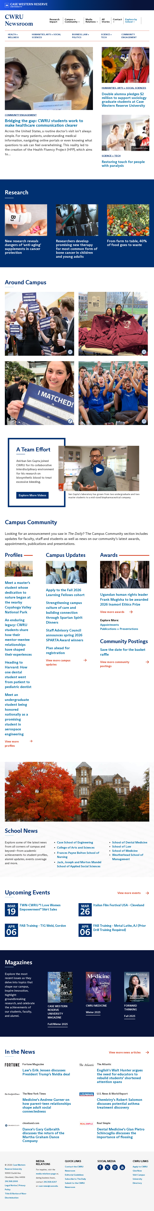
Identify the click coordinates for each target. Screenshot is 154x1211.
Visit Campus (139, 1175)
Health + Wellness (13, 36)
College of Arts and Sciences (76, 847)
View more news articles (125, 1052)
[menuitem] (17, 36)
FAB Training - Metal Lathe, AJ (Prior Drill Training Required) (119, 928)
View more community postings (124, 664)
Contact (117, 20)
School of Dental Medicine (129, 842)
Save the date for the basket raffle (122, 652)
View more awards (116, 612)
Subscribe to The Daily (75, 1179)
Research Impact (54, 20)
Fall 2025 (129, 1016)
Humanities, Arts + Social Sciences (46, 36)
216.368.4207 (50, 1182)
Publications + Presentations (119, 629)
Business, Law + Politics (80, 36)
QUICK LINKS (73, 1161)
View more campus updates (66, 662)
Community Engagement (129, 36)
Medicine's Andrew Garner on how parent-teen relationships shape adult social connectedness (46, 1105)
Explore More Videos (32, 495)
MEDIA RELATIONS (43, 1163)
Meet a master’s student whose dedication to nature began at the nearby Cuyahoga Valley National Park (18, 597)
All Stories (106, 20)
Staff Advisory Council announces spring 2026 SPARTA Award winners (64, 635)
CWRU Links (140, 1161)
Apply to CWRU (140, 1166)
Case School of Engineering (75, 842)
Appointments (109, 625)
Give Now (137, 1171)
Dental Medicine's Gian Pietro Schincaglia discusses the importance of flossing (120, 1133)
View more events (133, 893)
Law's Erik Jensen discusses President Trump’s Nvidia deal (46, 1072)
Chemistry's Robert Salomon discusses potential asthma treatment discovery (119, 1104)
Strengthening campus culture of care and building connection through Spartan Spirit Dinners (64, 613)
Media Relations (92, 20)
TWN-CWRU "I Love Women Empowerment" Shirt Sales (40, 907)
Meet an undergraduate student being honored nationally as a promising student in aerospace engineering (17, 714)
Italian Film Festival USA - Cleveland (118, 905)
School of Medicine (125, 850)
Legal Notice (11, 1185)
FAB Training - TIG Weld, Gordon (43, 926)
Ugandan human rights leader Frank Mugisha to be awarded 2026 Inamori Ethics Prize (124, 600)
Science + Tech (106, 36)
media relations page (46, 1173)
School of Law (121, 846)
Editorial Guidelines (74, 1175)
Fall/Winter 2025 (58, 1024)
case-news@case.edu (48, 1186)
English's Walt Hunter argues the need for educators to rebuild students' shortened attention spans (120, 1076)
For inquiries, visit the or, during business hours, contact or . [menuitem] (47, 1177)
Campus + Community (72, 20)
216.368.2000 (11, 1181)
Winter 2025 (93, 1012)
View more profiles (19, 744)
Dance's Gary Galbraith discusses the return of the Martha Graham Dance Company (43, 1135)
